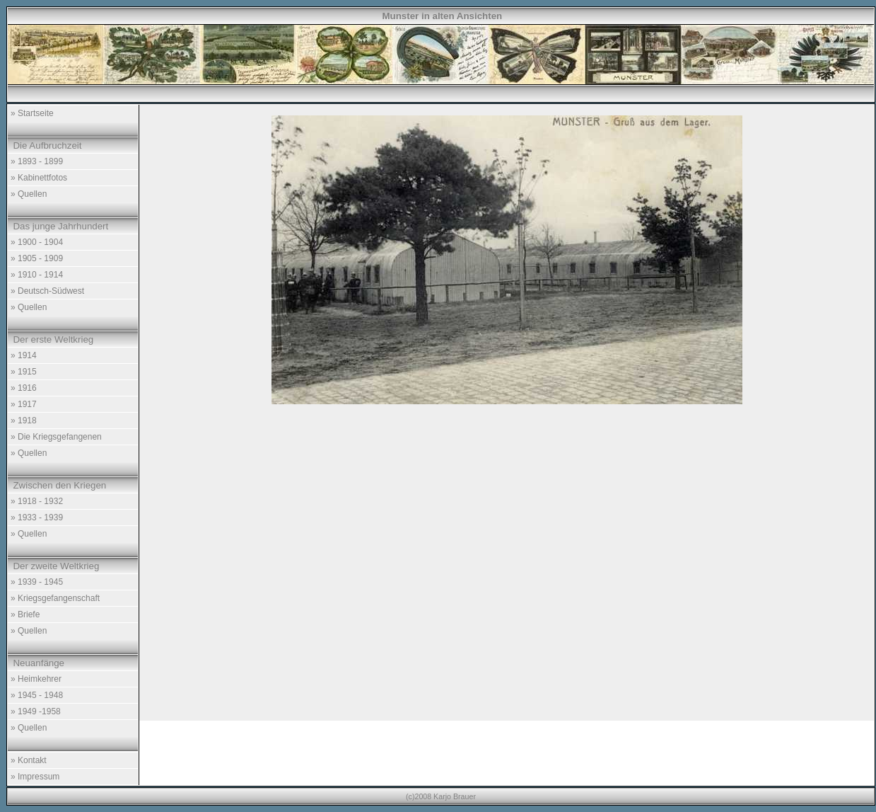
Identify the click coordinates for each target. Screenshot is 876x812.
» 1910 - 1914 (37, 275)
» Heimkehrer (36, 679)
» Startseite (32, 113)
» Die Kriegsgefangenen (56, 437)
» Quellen (29, 194)
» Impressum (35, 777)
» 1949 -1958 (36, 711)
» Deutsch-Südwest (47, 291)
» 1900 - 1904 (37, 242)
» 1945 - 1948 (37, 695)
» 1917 (24, 404)
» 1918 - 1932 (37, 501)
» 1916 (24, 388)
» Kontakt (29, 760)
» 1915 (24, 372)
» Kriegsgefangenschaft (55, 598)
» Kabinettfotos (39, 178)
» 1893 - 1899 (37, 161)
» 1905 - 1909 (37, 258)
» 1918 (24, 420)
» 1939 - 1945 (37, 582)
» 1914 (24, 355)
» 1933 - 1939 (37, 517)
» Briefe (25, 614)
